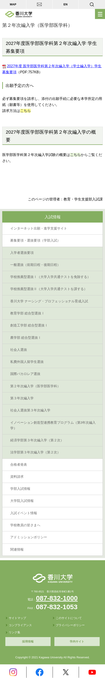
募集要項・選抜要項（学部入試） (35, 240)
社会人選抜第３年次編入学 (30, 410)
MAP (13, 4)
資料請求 (17, 476)
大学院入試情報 (22, 501)
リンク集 (14, 632)
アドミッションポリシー (28, 537)
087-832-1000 (57, 598)
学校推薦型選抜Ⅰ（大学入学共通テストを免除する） (50, 277)
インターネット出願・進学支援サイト (38, 228)
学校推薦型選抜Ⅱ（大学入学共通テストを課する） (48, 289)
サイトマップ (17, 618)
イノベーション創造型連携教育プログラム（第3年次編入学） (53, 425)
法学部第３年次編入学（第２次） (35, 452)
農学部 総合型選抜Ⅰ (25, 337)
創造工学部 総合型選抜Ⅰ (29, 325)
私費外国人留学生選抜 (27, 362)
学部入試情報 (20, 489)
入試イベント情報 (23, 513)
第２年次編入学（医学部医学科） (35, 386)
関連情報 (17, 549)
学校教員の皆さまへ (25, 525)
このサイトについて (69, 618)
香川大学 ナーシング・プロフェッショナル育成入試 (49, 301)
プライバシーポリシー (70, 625)
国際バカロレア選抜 (25, 374)
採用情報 (28, 641)
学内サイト (77, 641)
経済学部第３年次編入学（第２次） (37, 440)
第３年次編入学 (22, 398)
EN (66, 4)
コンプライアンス (20, 625)
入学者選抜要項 (22, 253)
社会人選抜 (18, 350)
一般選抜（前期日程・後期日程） (35, 265)
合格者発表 (18, 464)
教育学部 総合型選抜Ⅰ (27, 313)
